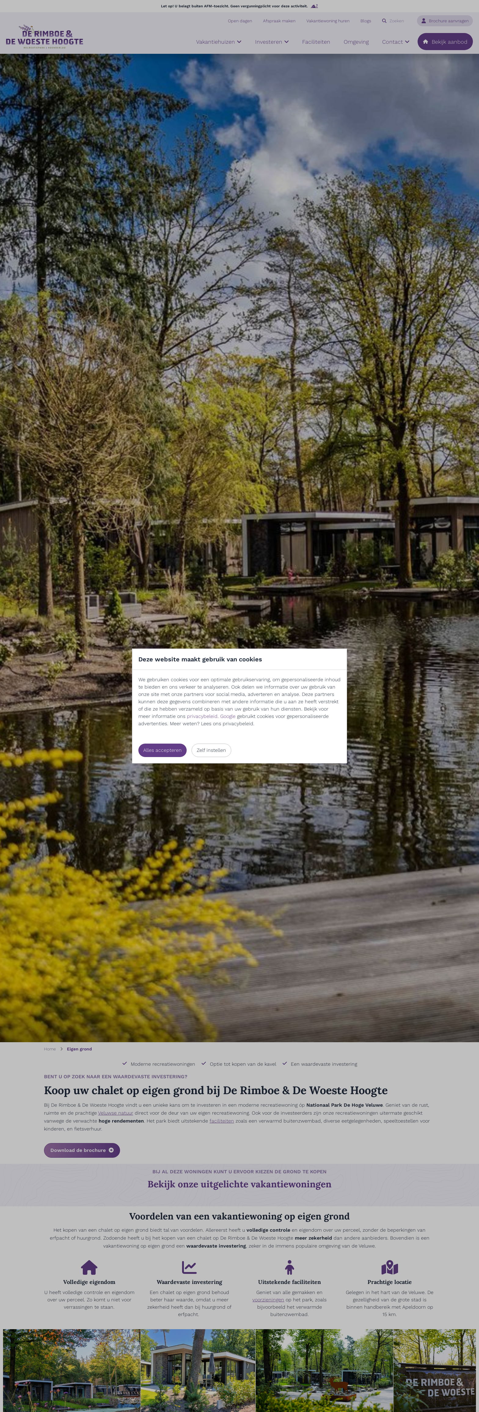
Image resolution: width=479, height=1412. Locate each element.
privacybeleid (202, 716)
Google (228, 716)
